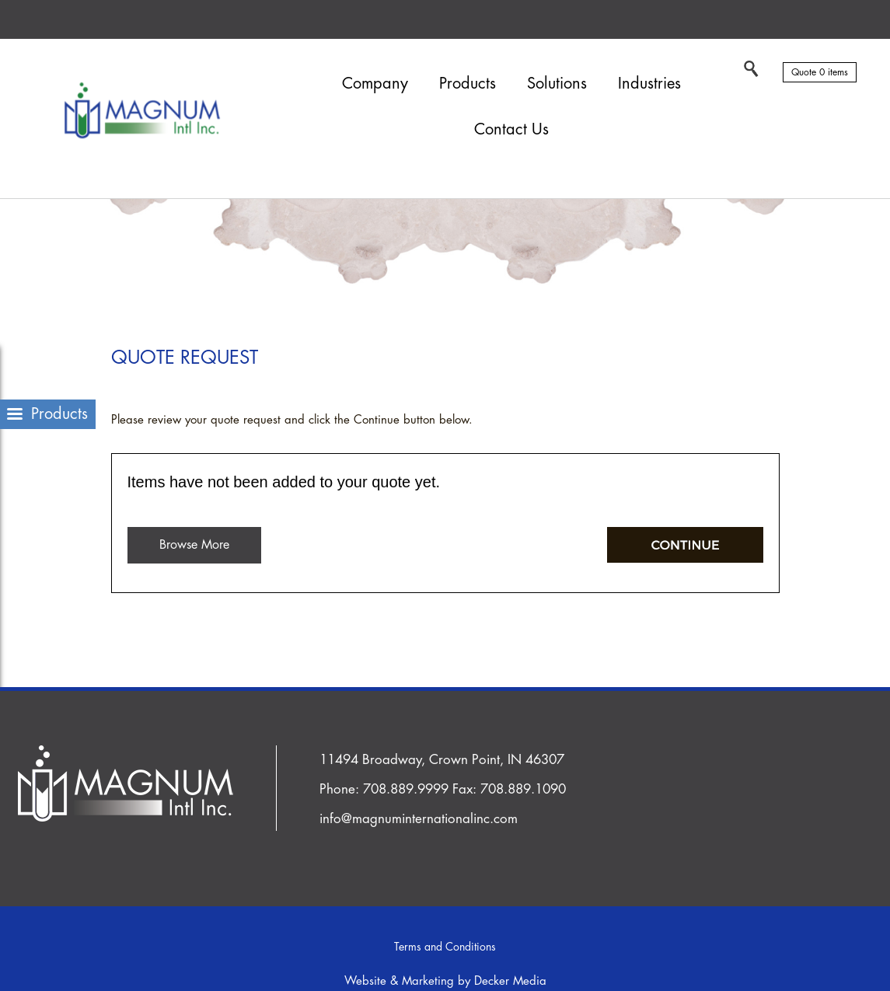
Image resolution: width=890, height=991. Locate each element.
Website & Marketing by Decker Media (445, 981)
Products (467, 83)
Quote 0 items (819, 72)
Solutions (557, 83)
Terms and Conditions (445, 946)
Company (375, 83)
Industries (649, 83)
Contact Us (511, 129)
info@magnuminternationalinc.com (418, 818)
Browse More (194, 545)
